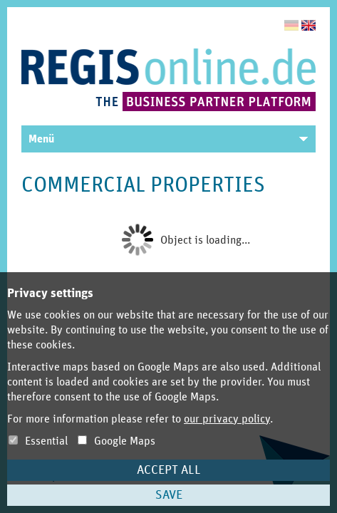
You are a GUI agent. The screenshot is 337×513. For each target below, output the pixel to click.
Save (168, 495)
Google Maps (116, 441)
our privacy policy (227, 419)
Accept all (169, 470)
